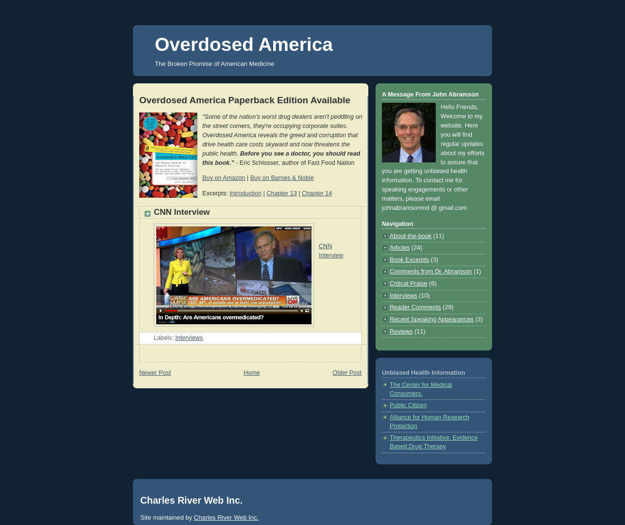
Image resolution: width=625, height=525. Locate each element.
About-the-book (410, 236)
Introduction (246, 193)
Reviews (401, 331)
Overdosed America (244, 44)
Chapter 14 (317, 193)
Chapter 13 (281, 193)
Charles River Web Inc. (226, 517)
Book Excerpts (409, 259)
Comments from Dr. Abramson (431, 271)
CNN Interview (182, 212)
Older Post (347, 372)
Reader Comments (415, 307)
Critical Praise (409, 283)
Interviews (189, 337)
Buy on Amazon (223, 178)
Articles (400, 247)
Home (252, 372)
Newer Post (155, 372)
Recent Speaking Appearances (432, 319)
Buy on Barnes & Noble (282, 178)
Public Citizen (408, 405)
